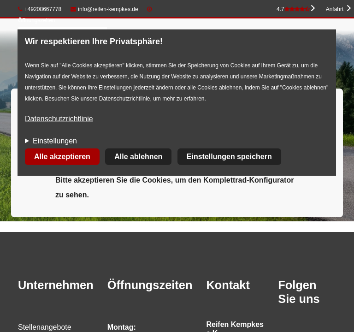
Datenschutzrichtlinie (59, 119)
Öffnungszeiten (36, 20)
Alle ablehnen (138, 156)
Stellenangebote (44, 327)
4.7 (293, 9)
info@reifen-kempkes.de (104, 9)
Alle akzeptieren (62, 156)
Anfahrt (335, 9)
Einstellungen (55, 141)
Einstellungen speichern (229, 156)
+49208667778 (39, 9)
